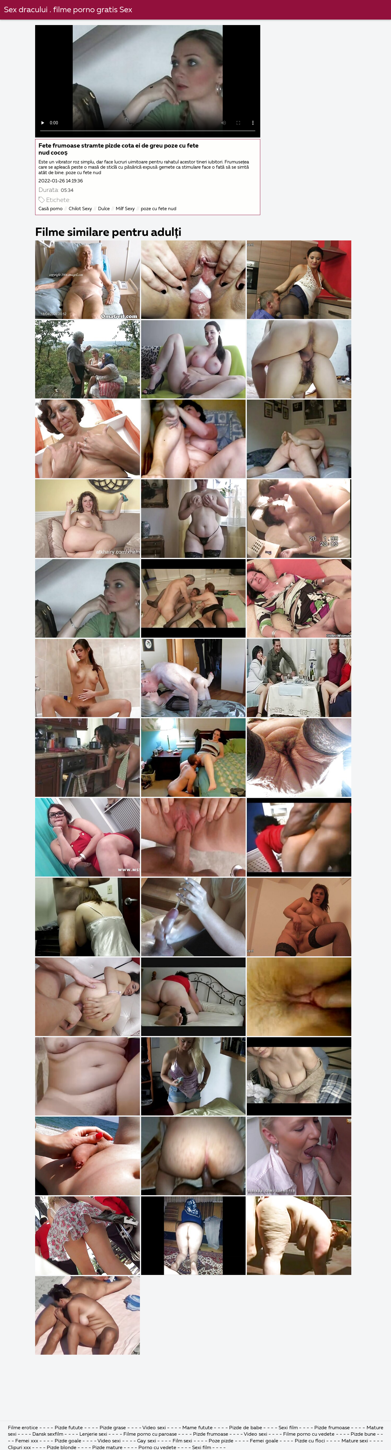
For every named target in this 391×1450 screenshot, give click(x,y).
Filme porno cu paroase (150, 1434)
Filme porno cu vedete (308, 1434)
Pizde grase (113, 1428)
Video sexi (154, 1428)
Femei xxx (26, 1441)
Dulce (104, 209)
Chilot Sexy (80, 209)
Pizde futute (69, 1428)
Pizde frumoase (332, 1428)
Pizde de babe (245, 1428)
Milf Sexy (125, 209)
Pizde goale (68, 1441)
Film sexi (182, 1441)
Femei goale (264, 1441)
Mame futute (197, 1428)
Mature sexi (355, 1441)
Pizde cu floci (310, 1441)
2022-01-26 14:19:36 (60, 181)
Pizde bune (363, 1434)
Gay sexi (146, 1441)
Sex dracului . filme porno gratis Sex (68, 10)
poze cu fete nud (158, 209)
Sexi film (288, 1428)
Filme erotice (23, 1428)
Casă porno (50, 209)
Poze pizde (221, 1441)
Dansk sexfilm (47, 1434)
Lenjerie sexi (93, 1434)
